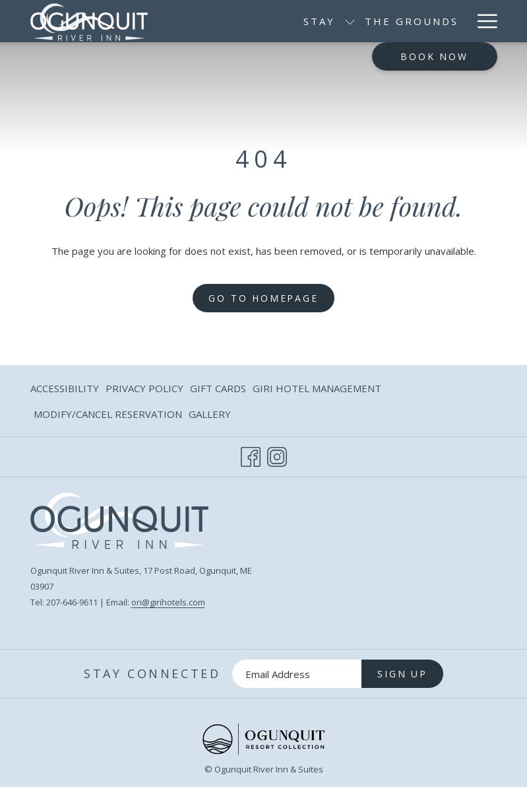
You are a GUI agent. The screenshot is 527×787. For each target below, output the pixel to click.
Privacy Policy (144, 388)
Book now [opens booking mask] (434, 56)
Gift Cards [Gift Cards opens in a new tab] (218, 390)
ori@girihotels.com (168, 602)
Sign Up (402, 673)
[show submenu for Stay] (264, 21)
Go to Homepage (263, 298)
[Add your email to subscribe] (296, 674)
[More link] (482, 21)
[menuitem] (325, 21)
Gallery (210, 414)
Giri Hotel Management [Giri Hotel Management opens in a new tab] (317, 390)
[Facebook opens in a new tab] (251, 454)
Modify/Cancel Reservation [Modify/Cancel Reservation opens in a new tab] (108, 416)
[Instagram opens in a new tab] (277, 454)
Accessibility (64, 388)
